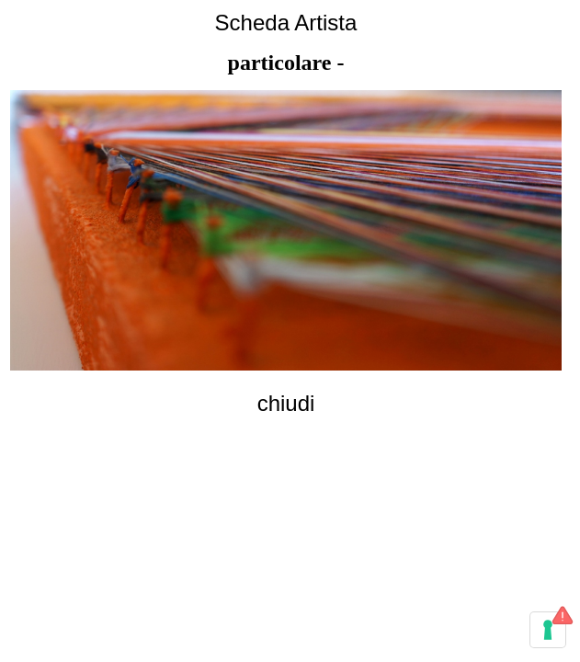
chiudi (286, 403)
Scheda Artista (286, 22)
